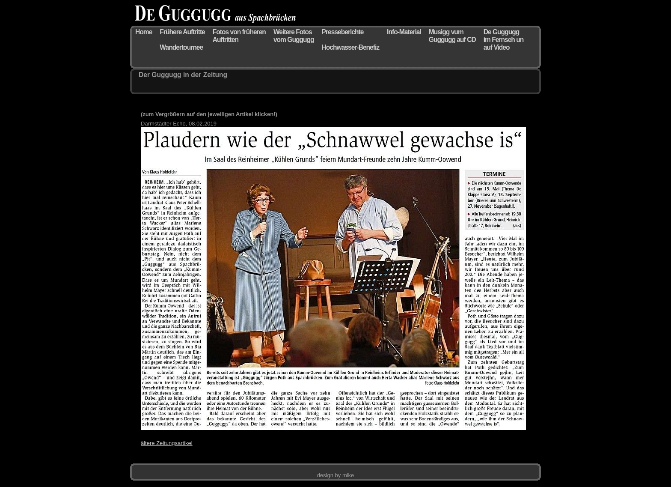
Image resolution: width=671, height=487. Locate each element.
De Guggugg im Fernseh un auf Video (504, 39)
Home (143, 32)
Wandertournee (181, 47)
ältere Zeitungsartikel (167, 443)
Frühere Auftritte (182, 32)
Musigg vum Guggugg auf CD (452, 35)
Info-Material (404, 32)
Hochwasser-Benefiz (351, 47)
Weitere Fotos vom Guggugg (293, 35)
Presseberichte (343, 32)
